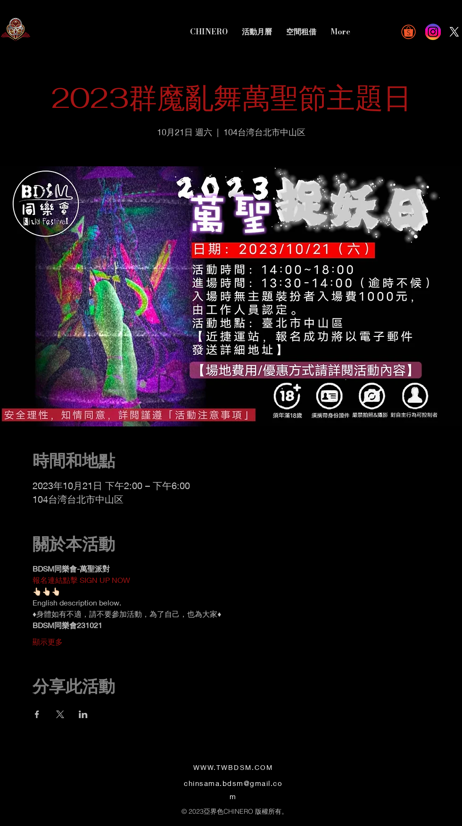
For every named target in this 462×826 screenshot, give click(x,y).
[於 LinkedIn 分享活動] (83, 714)
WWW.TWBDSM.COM (233, 767)
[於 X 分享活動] (60, 714)
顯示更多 (48, 641)
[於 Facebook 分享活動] (37, 714)
